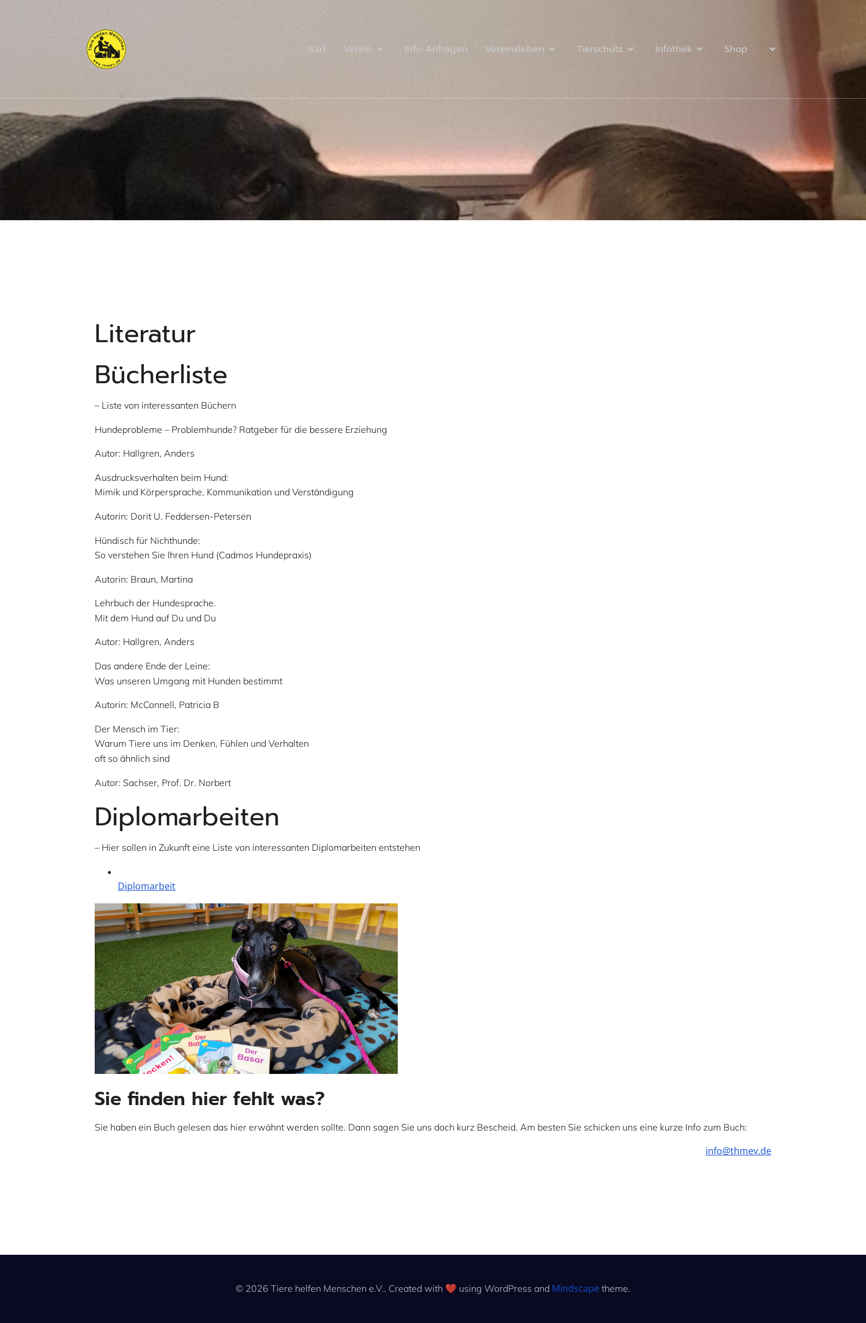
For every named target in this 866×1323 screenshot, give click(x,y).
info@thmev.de (738, 1150)
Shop (736, 49)
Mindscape (575, 1288)
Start (316, 49)
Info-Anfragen (436, 49)
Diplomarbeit (147, 886)
